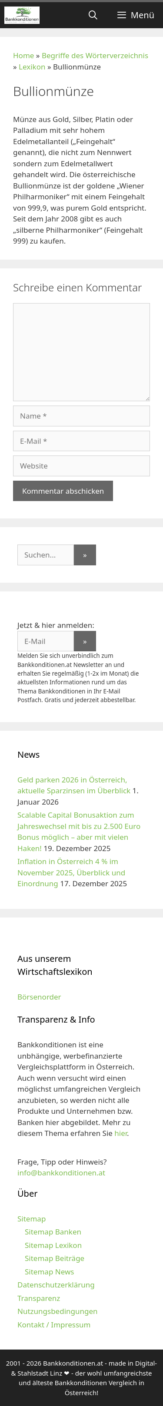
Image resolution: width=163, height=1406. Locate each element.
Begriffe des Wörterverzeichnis (95, 55)
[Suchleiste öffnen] (93, 15)
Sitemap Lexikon (53, 1245)
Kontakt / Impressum (53, 1325)
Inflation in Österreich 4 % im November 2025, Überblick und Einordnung (71, 872)
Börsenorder (39, 997)
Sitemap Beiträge (54, 1258)
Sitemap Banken (53, 1232)
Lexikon (32, 67)
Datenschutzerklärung (56, 1285)
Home (23, 55)
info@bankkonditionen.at (61, 1173)
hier (120, 1133)
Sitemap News (49, 1272)
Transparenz (38, 1298)
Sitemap (31, 1219)
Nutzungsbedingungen (57, 1311)
